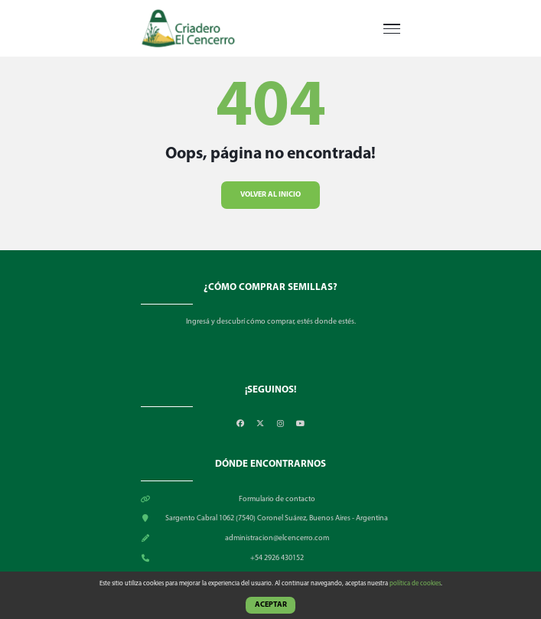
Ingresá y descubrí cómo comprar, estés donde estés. (271, 322)
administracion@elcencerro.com (277, 538)
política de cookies (415, 584)
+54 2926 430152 (277, 558)
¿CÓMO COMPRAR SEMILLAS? (270, 287)
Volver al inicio (270, 195)
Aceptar (271, 605)
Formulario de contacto (277, 499)
